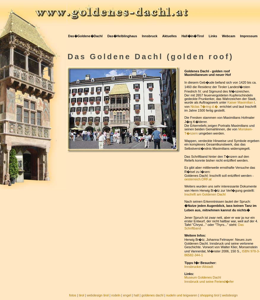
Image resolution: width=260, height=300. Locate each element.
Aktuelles (169, 36)
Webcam (228, 36)
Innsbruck (150, 36)
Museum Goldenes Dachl (202, 277)
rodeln (116, 295)
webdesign (230, 295)
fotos (72, 295)
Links (213, 36)
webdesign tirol (98, 295)
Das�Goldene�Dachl (85, 36)
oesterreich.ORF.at (198, 179)
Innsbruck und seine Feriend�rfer (209, 281)
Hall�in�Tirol (192, 36)
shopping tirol (209, 295)
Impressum (249, 36)
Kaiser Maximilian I (241, 102)
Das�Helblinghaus (122, 36)
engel (127, 295)
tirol (81, 295)
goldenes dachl (153, 295)
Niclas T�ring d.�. (205, 106)
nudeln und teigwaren (181, 295)
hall (136, 295)
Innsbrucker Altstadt (198, 266)
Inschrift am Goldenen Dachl (205, 194)
